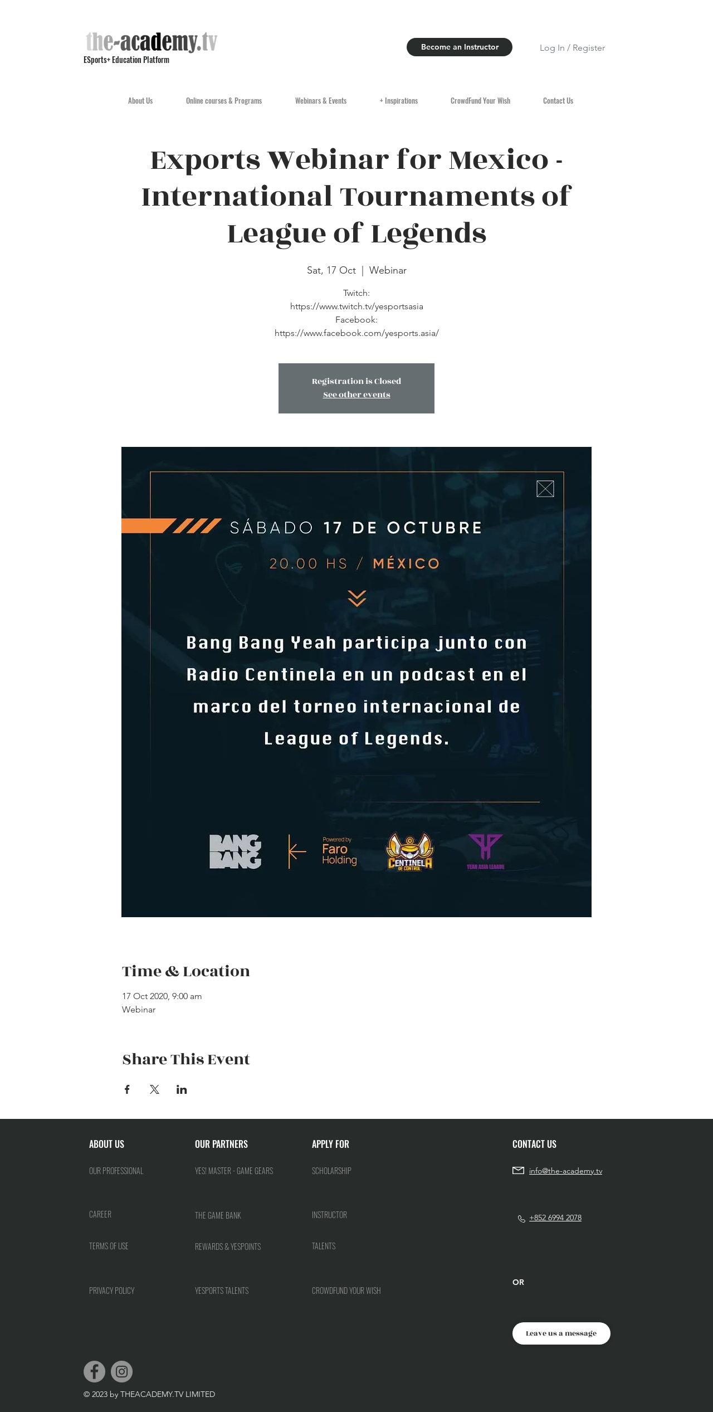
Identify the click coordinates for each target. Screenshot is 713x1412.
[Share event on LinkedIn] (182, 1089)
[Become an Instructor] (459, 47)
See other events (356, 394)
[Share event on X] (154, 1089)
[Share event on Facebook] (127, 1089)
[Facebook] (94, 1371)
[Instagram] (122, 1371)
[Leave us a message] (561, 1333)
